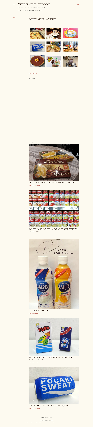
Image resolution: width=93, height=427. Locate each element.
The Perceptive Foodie (34, 4)
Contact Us (38, 10)
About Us (25, 10)
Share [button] (14, 17)
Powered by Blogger (46, 418)
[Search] (77, 4)
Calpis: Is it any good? (39, 310)
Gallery (31, 10)
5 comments (35, 313)
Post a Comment (36, 185)
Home (20, 10)
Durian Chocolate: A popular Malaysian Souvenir (52, 183)
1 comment (34, 234)
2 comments (35, 362)
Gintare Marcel (50, 420)
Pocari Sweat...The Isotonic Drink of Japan (48, 406)
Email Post (34, 73)
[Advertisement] (54, 127)
